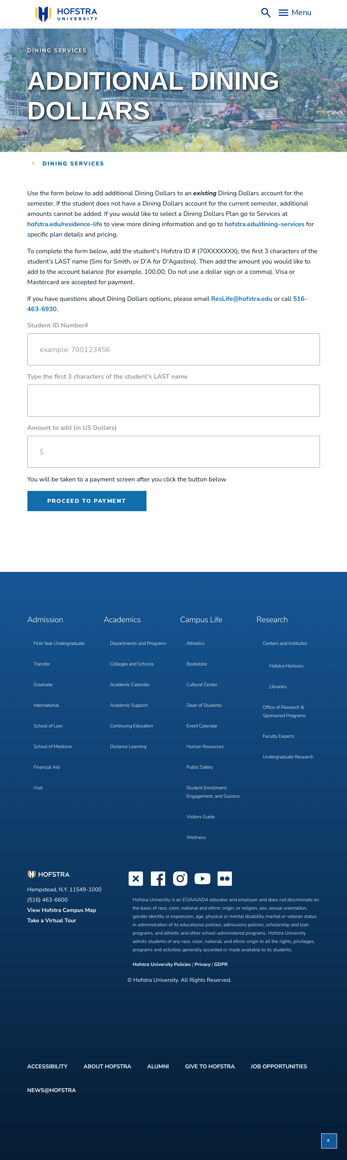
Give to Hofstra (210, 1066)
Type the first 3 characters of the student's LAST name (107, 376)
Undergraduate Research (288, 757)
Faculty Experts (278, 736)
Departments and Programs (138, 644)
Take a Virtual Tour (51, 920)
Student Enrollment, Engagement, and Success (213, 792)
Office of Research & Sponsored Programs (284, 711)
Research (272, 620)
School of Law (48, 726)
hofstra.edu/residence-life (64, 224)
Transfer (42, 664)
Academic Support (129, 705)
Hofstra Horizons (286, 666)
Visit (38, 788)
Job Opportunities (279, 1066)
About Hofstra (107, 1066)
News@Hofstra (51, 1090)
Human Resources (205, 747)
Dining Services (57, 50)
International (46, 705)
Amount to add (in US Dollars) (72, 427)
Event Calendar (202, 726)
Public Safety (200, 767)
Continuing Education (131, 726)
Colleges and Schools (132, 664)
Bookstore (197, 664)
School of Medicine (53, 747)
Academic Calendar (130, 685)
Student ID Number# (58, 325)
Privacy (202, 965)
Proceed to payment (87, 501)
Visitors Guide (201, 817)
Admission (45, 620)
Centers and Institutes (285, 644)
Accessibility (47, 1066)
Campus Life (201, 620)
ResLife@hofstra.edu (241, 298)
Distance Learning (128, 747)
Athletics (195, 644)
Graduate (43, 685)
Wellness (196, 838)
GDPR (220, 965)
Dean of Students (204, 705)
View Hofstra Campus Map (61, 910)
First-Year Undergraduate (59, 644)
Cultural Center (202, 685)
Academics (122, 620)
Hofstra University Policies (162, 965)
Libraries (278, 687)
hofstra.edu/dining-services (265, 224)
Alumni (158, 1066)
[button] (329, 1140)
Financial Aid (47, 767)
